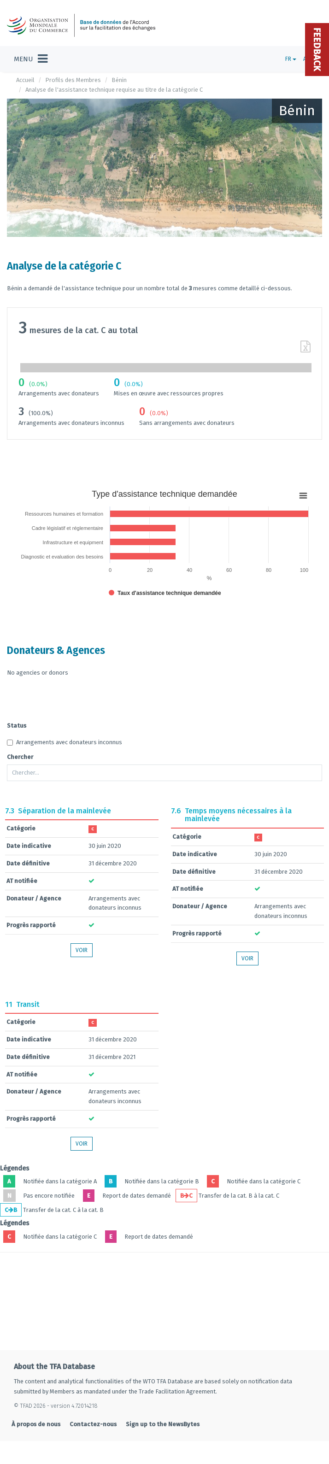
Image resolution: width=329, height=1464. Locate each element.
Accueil (25, 79)
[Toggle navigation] (30, 59)
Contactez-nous (93, 1424)
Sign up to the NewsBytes (163, 1424)
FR (290, 59)
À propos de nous (36, 1424)
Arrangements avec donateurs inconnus (64, 742)
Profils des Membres (73, 79)
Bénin (119, 79)
